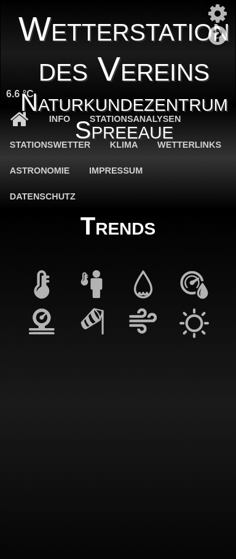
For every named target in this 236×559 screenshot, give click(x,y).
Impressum (116, 170)
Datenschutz (43, 196)
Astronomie (40, 170)
